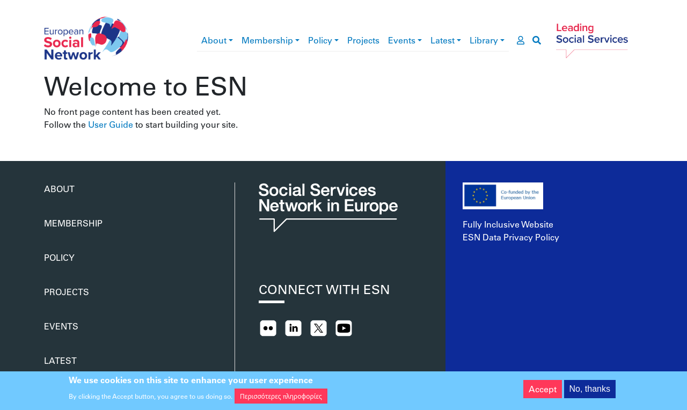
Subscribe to (48, 135)
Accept (543, 391)
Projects (363, 40)
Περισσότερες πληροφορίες (281, 398)
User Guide (110, 124)
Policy (320, 40)
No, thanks (589, 391)
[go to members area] (520, 40)
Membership (267, 40)
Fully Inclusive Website (508, 224)
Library (484, 40)
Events (401, 40)
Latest (442, 40)
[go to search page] (536, 40)
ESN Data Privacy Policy (511, 237)
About (213, 40)
